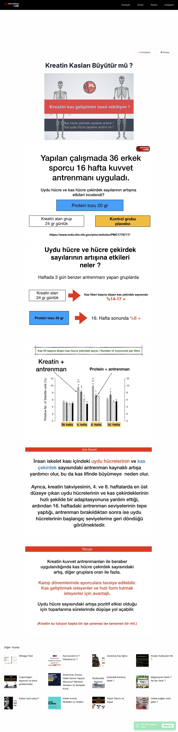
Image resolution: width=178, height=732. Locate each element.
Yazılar (140, 5)
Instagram (169, 5)
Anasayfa (125, 5)
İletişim (154, 5)
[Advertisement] (89, 28)
